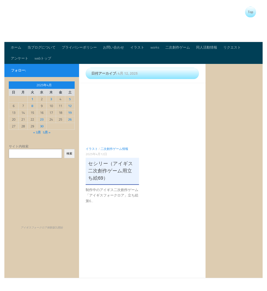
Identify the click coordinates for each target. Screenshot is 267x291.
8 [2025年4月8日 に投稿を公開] (32, 106)
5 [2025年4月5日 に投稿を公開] (70, 99)
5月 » (47, 132)
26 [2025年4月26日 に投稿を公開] (70, 119)
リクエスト (232, 47)
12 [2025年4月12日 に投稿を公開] (70, 106)
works (154, 47)
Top (250, 12)
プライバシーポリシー (79, 47)
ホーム (16, 47)
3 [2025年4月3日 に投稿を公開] (51, 99)
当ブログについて (41, 47)
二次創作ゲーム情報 (114, 149)
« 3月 (37, 132)
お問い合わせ (113, 47)
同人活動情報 (206, 47)
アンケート (19, 58)
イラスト (137, 47)
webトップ (42, 58)
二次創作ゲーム (177, 47)
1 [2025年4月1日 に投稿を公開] (32, 99)
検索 (69, 153)
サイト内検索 (19, 146)
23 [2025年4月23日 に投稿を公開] (41, 119)
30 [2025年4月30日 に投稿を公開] (41, 126)
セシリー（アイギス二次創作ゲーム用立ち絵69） (110, 171)
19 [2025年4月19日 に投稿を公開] (70, 113)
